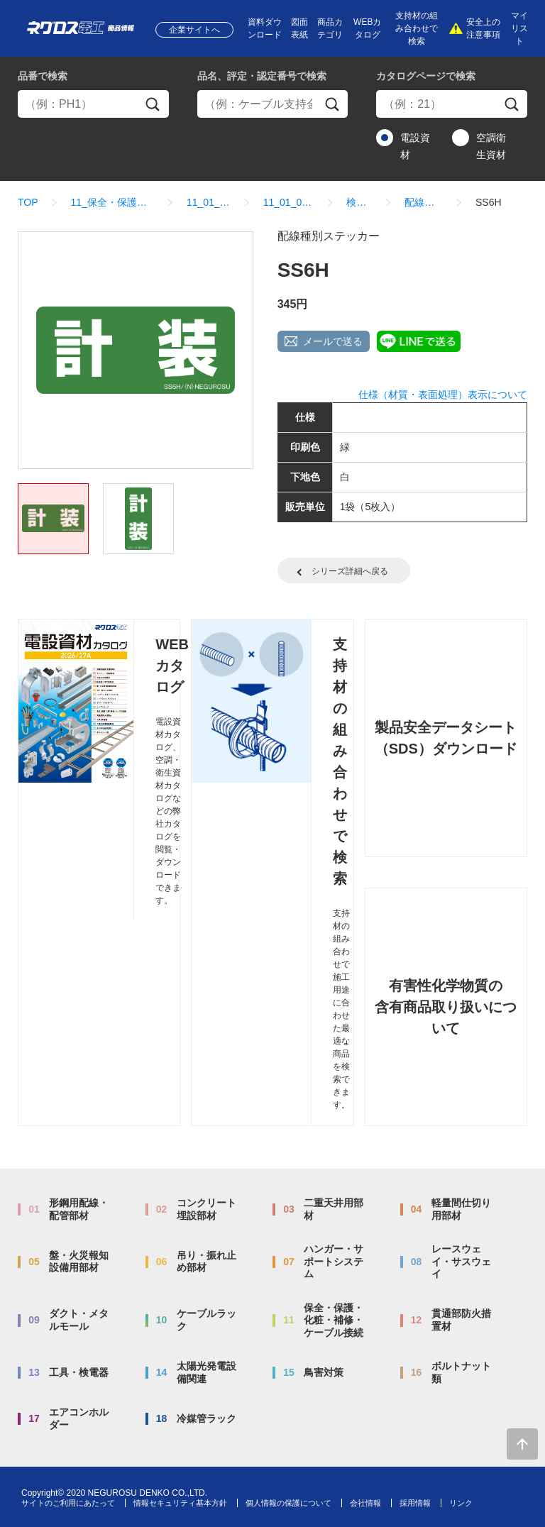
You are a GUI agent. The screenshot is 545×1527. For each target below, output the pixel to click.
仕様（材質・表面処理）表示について (442, 394)
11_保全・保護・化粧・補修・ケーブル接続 (112, 202)
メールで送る (333, 341)
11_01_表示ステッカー (209, 202)
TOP (28, 202)
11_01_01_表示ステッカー (288, 202)
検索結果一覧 (359, 202)
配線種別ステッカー (423, 202)
